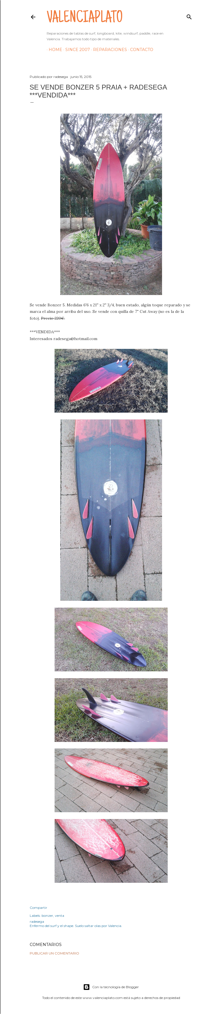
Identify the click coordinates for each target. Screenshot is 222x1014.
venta (59, 915)
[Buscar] (189, 15)
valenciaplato (85, 18)
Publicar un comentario (54, 953)
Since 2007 (75, 49)
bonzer (47, 915)
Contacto (139, 49)
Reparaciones (108, 49)
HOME (53, 49)
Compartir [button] (38, 907)
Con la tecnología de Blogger (111, 987)
